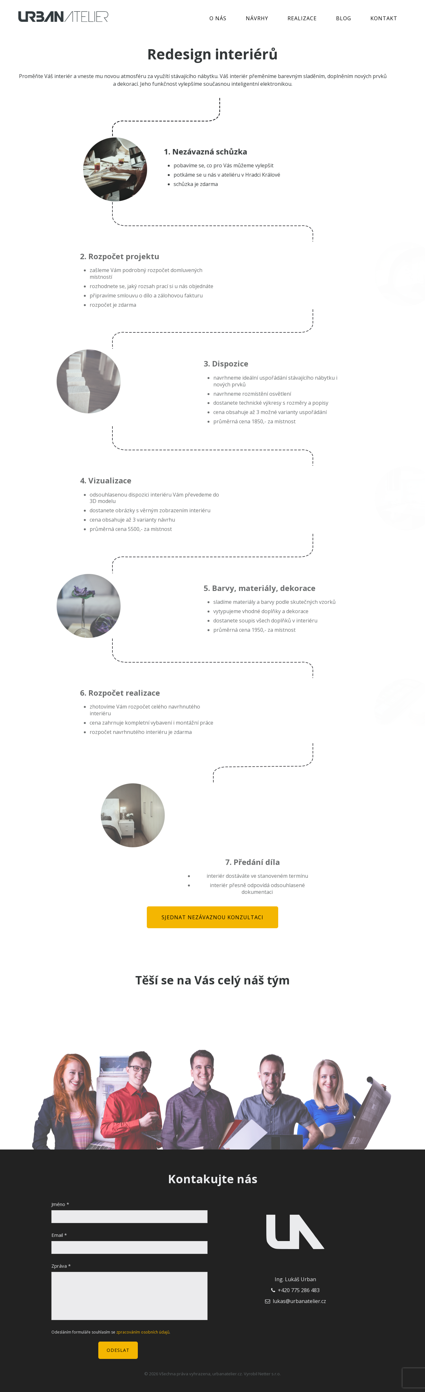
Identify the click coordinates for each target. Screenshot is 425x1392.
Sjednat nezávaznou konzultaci (212, 917)
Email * (59, 1235)
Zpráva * (61, 1266)
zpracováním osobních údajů (142, 1332)
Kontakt (383, 18)
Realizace (302, 18)
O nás (217, 18)
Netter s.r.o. (269, 1374)
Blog (343, 18)
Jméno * (60, 1204)
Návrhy (257, 18)
